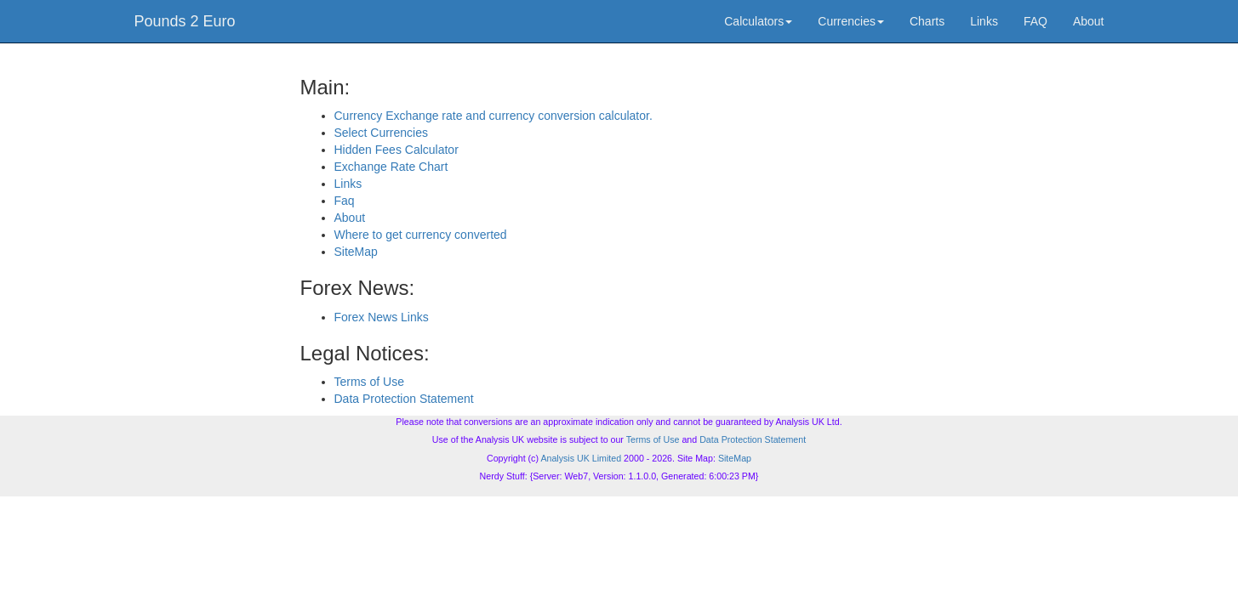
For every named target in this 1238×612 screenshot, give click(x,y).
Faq (344, 200)
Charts (927, 21)
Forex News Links (381, 317)
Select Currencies (381, 132)
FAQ (1035, 21)
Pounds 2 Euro (185, 21)
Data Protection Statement (404, 398)
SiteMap (356, 251)
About (1088, 21)
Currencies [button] (851, 21)
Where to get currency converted (420, 234)
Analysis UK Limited (580, 458)
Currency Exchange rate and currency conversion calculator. (493, 115)
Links (984, 21)
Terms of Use (369, 381)
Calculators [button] (758, 21)
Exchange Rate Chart (391, 166)
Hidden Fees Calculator (396, 149)
